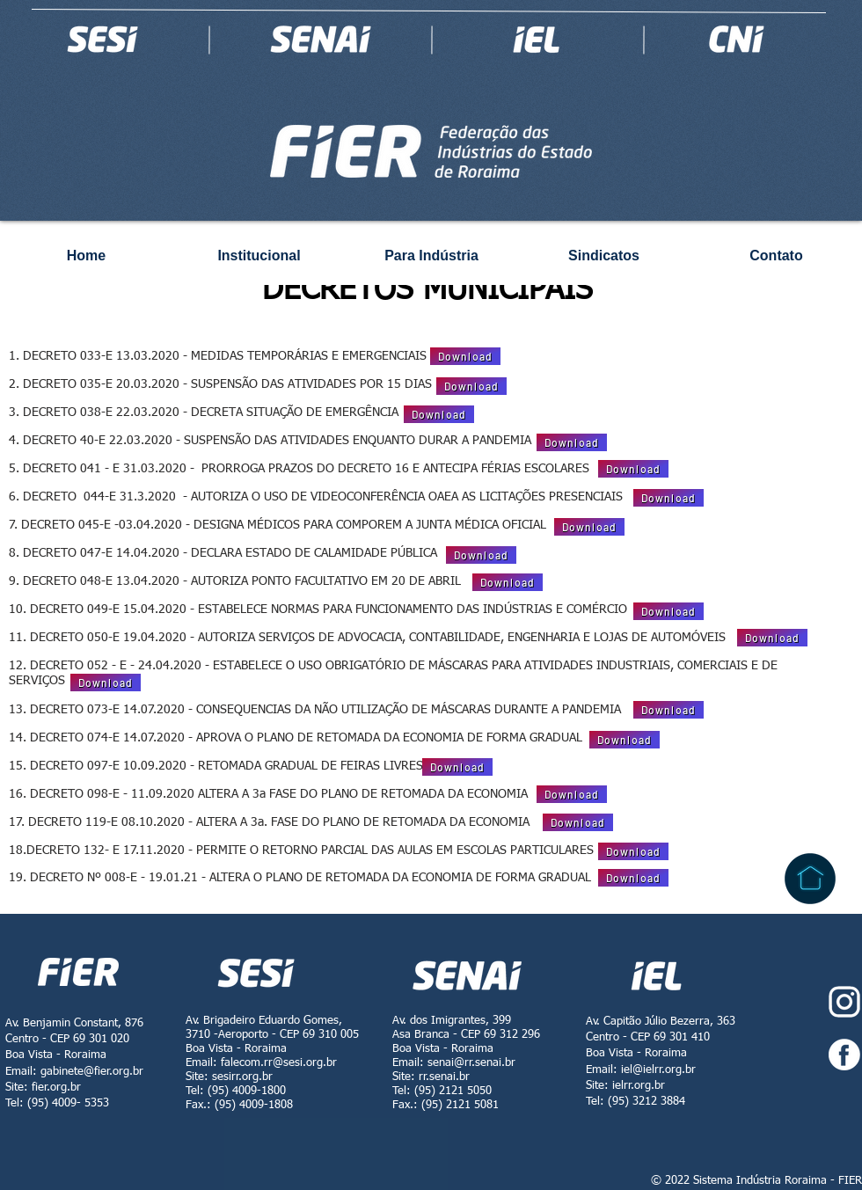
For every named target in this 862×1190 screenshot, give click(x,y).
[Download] (465, 356)
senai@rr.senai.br (471, 1063)
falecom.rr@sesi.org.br (279, 1063)
